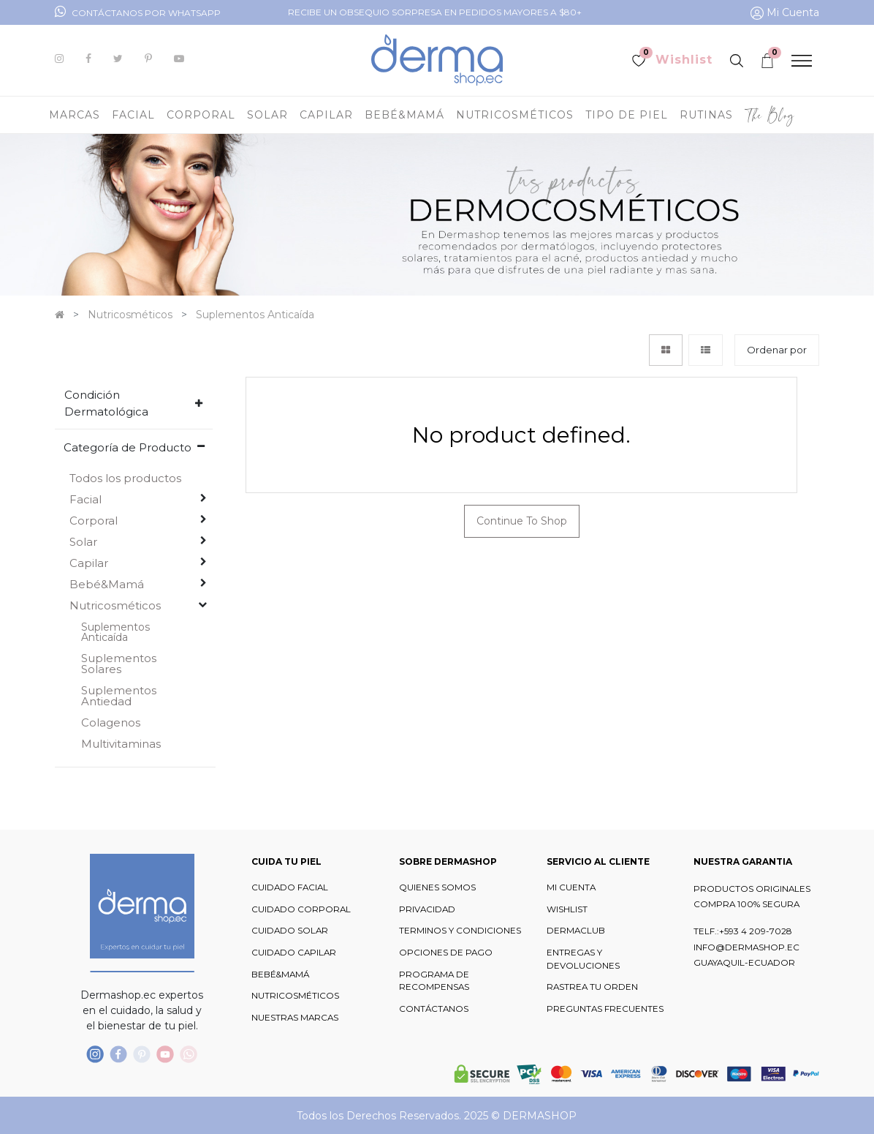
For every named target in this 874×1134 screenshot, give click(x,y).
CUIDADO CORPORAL (301, 909)
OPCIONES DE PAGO (446, 952)
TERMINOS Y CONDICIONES (460, 930)
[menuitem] (770, 115)
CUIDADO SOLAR (289, 930)
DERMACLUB (576, 930)
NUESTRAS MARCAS (294, 1018)
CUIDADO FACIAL (289, 887)
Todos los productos (125, 478)
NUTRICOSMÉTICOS (295, 996)
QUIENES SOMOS (437, 887)
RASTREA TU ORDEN (592, 987)
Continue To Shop (521, 520)
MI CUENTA (571, 887)
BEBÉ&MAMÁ (280, 974)
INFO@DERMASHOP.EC (746, 947)
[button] (776, 350)
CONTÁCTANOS (433, 1009)
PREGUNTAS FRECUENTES (605, 1009)
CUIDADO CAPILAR (293, 952)
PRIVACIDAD (427, 909)
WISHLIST (567, 909)
